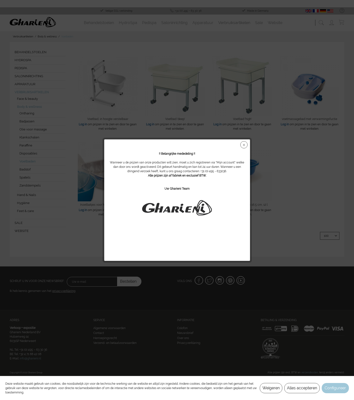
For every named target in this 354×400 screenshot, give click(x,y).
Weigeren (271, 388)
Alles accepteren (302, 388)
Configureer (335, 388)
